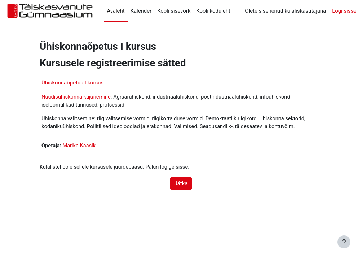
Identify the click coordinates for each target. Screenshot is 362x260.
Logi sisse (344, 11)
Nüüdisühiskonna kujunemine (76, 97)
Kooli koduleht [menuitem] (213, 11)
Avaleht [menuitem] (115, 11)
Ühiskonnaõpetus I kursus (72, 82)
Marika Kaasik (80, 146)
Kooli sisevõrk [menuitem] (173, 11)
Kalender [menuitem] (141, 11)
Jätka (181, 184)
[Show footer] (343, 241)
